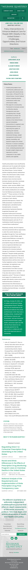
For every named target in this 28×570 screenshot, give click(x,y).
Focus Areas (7, 524)
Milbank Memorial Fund (7, 2)
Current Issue (8, 10)
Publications (20, 526)
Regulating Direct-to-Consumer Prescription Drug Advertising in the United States (14, 450)
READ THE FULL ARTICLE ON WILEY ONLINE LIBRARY (14, 294)
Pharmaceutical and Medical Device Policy (14, 51)
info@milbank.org (14, 567)
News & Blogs (20, 524)
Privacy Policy (14, 561)
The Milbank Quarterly (20, 528)
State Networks (7, 526)
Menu (25, 2)
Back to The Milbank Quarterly (14, 437)
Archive (14, 14)
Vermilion (16, 552)
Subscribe (7, 530)
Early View (20, 10)
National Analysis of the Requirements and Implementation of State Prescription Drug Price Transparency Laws (12, 483)
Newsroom (20, 530)
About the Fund (7, 528)
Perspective (17, 48)
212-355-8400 (14, 566)
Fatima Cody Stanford (14, 78)
